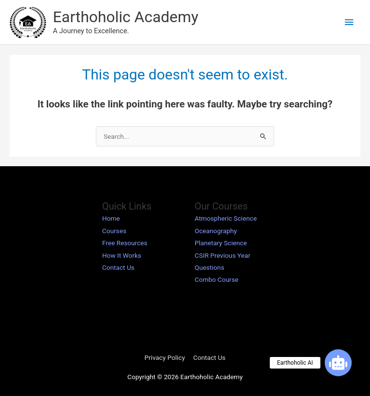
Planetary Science (221, 243)
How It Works (121, 255)
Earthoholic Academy (125, 17)
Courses (114, 231)
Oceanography (216, 231)
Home (111, 218)
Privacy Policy (165, 357)
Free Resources (124, 243)
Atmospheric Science (226, 218)
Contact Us (118, 267)
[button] (338, 362)
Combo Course (216, 279)
